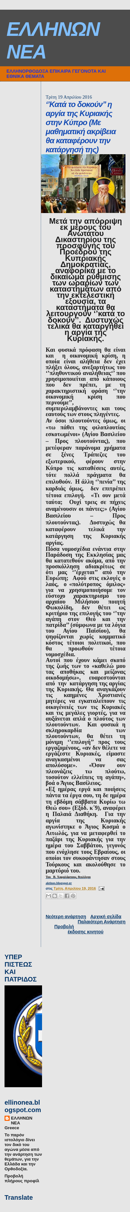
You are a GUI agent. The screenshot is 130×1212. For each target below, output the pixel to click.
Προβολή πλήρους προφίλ (22, 1178)
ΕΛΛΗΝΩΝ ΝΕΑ (21, 1120)
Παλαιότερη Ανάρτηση (101, 921)
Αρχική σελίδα (105, 916)
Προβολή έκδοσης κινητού (78, 929)
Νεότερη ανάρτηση (66, 916)
